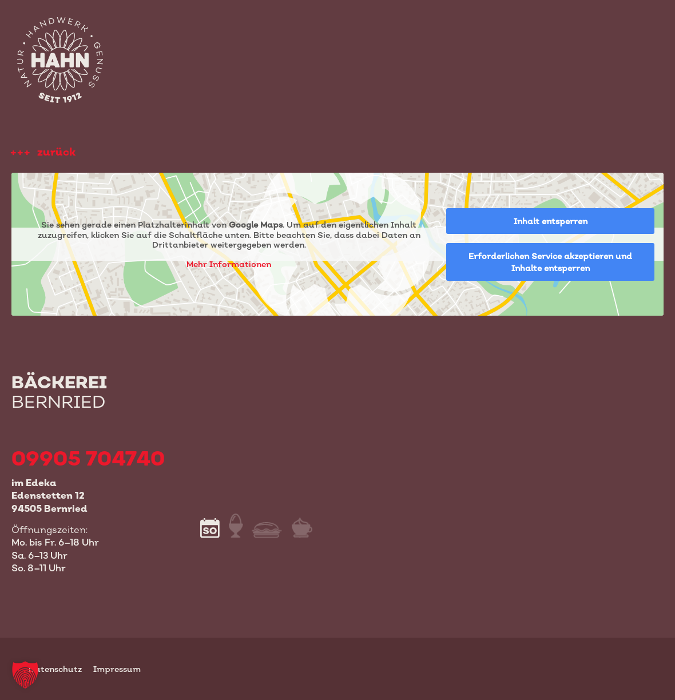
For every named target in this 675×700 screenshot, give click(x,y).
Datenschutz (55, 669)
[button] (25, 675)
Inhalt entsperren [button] (550, 221)
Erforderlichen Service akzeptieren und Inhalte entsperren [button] (550, 262)
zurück (56, 152)
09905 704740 (88, 458)
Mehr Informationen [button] (228, 264)
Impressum (117, 669)
